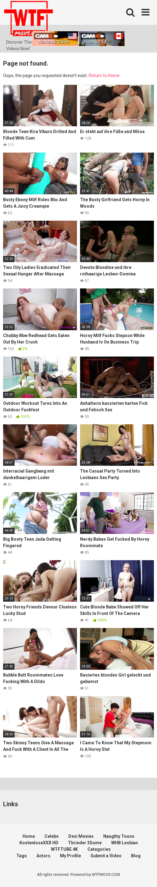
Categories (99, 849)
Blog (136, 855)
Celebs (52, 836)
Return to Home (104, 75)
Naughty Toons (118, 836)
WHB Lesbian (124, 842)
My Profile (70, 855)
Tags (21, 855)
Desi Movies (81, 836)
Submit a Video (106, 855)
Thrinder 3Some (85, 842)
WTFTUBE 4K (64, 849)
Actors (43, 855)
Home (29, 836)
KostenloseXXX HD (38, 842)
